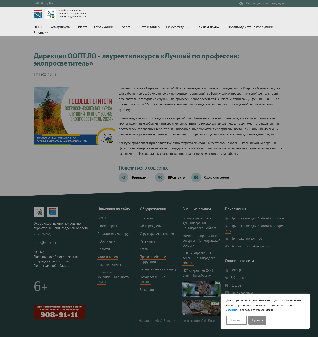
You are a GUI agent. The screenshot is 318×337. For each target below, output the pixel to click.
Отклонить (236, 320)
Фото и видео (149, 27)
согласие (231, 310)
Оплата (82, 27)
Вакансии (41, 33)
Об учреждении (178, 27)
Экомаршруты (59, 27)
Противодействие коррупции (250, 27)
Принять (257, 320)
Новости (125, 27)
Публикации (103, 27)
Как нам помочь (209, 27)
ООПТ (38, 27)
